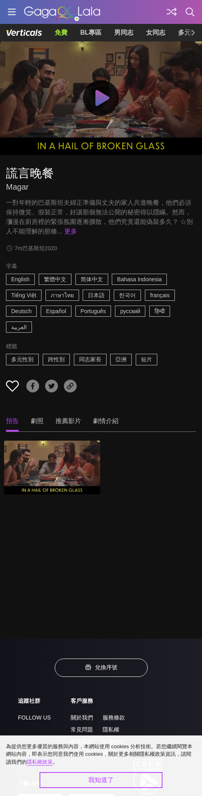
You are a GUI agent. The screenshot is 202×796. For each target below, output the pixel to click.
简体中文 (92, 279)
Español (56, 311)
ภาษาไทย (62, 295)
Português (93, 311)
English (20, 279)
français (160, 295)
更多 (70, 231)
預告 (12, 421)
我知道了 (101, 779)
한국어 (127, 295)
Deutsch (21, 311)
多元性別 (22, 359)
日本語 (96, 295)
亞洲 (121, 359)
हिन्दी (159, 311)
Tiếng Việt (23, 295)
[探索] (171, 12)
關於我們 (82, 717)
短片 (146, 359)
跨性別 (56, 359)
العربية (19, 327)
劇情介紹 (106, 421)
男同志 (123, 32)
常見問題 (82, 729)
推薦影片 (68, 421)
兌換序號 (101, 667)
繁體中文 (55, 279)
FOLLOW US (34, 717)
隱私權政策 (40, 762)
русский (130, 311)
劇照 (37, 421)
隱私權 (111, 729)
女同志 (155, 32)
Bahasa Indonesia (139, 279)
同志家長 (90, 359)
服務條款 (114, 717)
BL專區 (90, 32)
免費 (61, 32)
